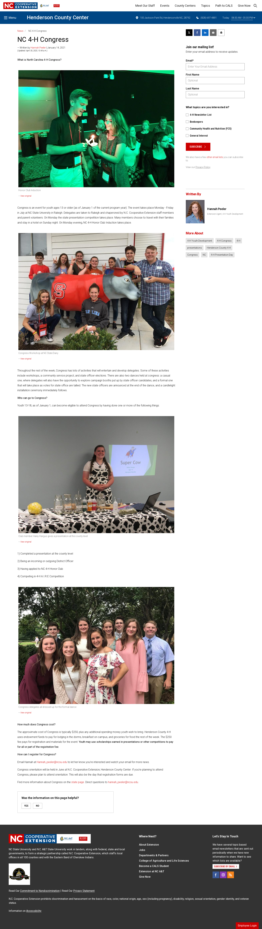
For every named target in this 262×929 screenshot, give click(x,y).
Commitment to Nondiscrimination (40, 890)
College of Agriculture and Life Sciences (164, 860)
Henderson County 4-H (219, 247)
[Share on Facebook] (197, 32)
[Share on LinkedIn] (205, 32)
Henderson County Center (58, 17)
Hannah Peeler (38, 47)
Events (164, 5)
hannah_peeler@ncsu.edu (123, 782)
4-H (238, 240)
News (20, 31)
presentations (194, 247)
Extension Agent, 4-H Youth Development (225, 214)
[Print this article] (221, 32)
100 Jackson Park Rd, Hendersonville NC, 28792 (162, 17)
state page (77, 782)
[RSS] (230, 874)
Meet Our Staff (145, 5)
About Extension (149, 844)
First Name (192, 74)
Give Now (244, 5)
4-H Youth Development (199, 240)
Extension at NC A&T (151, 871)
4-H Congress (224, 240)
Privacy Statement (84, 890)
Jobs (142, 850)
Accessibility (33, 910)
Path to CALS (224, 5)
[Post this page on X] (189, 32)
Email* (190, 60)
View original (25, 196)
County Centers (185, 5)
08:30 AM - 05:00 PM (243, 17)
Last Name (192, 88)
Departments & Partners (154, 855)
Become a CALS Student (154, 866)
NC (204, 254)
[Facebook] (216, 874)
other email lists (215, 157)
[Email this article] (213, 32)
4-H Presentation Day (222, 254)
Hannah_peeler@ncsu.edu (52, 762)
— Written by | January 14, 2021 (41, 47)
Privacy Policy (202, 167)
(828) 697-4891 (206, 17)
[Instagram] (223, 874)
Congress (192, 254)
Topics (205, 5)
